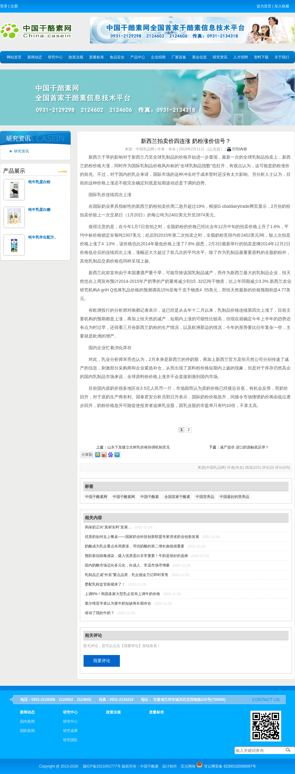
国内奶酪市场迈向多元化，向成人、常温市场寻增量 (127, 565)
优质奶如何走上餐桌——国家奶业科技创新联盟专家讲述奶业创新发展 (142, 537)
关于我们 (281, 57)
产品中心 (137, 57)
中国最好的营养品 (234, 497)
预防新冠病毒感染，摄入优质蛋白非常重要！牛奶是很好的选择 (136, 556)
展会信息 (199, 57)
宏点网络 (188, 766)
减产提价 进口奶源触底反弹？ (244, 447)
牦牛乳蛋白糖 (39, 209)
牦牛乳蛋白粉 (39, 182)
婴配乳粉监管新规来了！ (105, 584)
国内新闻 (27, 721)
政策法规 (76, 57)
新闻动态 (34, 57)
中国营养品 (205, 497)
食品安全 (117, 57)
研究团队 (70, 740)
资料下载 (261, 57)
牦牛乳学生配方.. (42, 237)
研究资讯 (220, 57)
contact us (266, 699)
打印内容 (237, 149)
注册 (14, 6)
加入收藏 (281, 6)
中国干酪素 (149, 497)
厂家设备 (178, 57)
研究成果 (70, 731)
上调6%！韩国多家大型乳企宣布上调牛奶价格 (122, 594)
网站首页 (14, 57)
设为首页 (264, 6)
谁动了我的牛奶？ (99, 613)
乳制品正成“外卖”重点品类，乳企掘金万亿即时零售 (126, 575)
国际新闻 (27, 731)
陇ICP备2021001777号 (102, 766)
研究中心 (55, 57)
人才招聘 (240, 57)
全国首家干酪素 (177, 497)
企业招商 (158, 57)
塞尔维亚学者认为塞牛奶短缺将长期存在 (118, 603)
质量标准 (96, 57)
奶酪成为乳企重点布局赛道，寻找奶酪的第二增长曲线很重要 (134, 546)
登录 (3, 6)
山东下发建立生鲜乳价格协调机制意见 (138, 447)
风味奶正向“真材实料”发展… (108, 527)
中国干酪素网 (96, 497)
